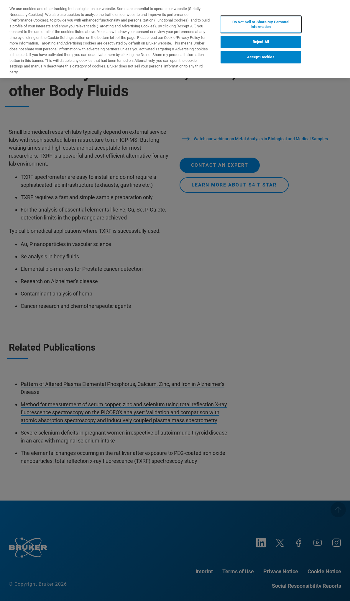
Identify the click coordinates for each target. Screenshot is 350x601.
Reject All (261, 42)
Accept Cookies (261, 57)
